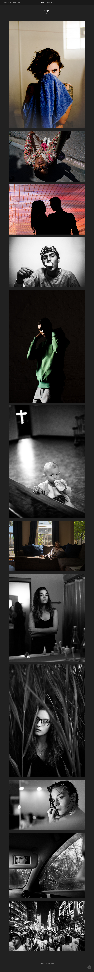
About (19, 2)
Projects (5, 2)
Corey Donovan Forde (47, 2)
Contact (15, 2)
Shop (9, 2)
